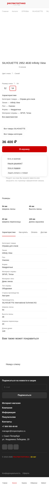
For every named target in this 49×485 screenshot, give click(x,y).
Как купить (23, 232)
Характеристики (9, 232)
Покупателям (9, 417)
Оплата (34, 232)
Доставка (44, 232)
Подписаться (24, 395)
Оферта (25, 473)
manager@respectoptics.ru (13, 431)
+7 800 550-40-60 (9, 426)
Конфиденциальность (11, 473)
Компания (7, 408)
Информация (9, 412)
